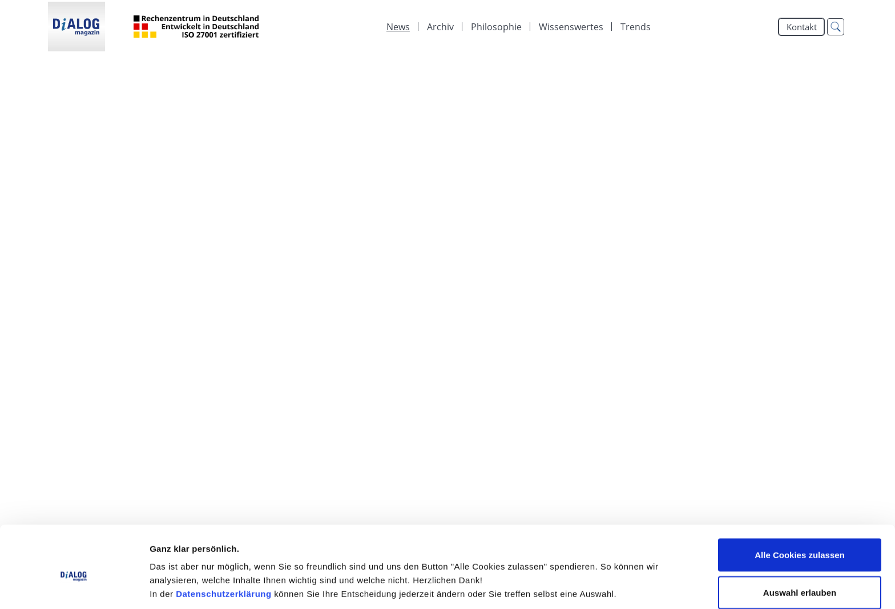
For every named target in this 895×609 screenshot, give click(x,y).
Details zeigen (607, 579)
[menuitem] (398, 26)
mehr (811, 117)
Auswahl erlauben (799, 541)
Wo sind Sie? (100, 287)
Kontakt (802, 27)
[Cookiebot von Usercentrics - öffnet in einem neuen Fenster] (74, 586)
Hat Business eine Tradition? (153, 164)
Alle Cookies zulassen (800, 504)
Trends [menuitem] (635, 27)
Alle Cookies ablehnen (799, 578)
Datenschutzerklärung (224, 542)
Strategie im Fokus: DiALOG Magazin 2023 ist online (230, 91)
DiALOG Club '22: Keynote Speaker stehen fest (212, 361)
